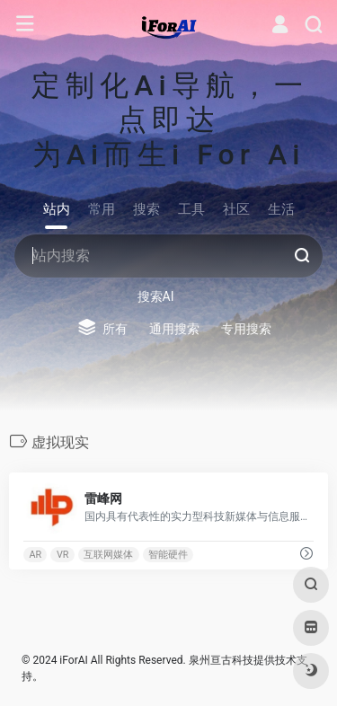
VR (63, 554)
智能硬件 (168, 554)
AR (35, 554)
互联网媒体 (108, 554)
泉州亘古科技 (221, 660)
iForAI (73, 660)
